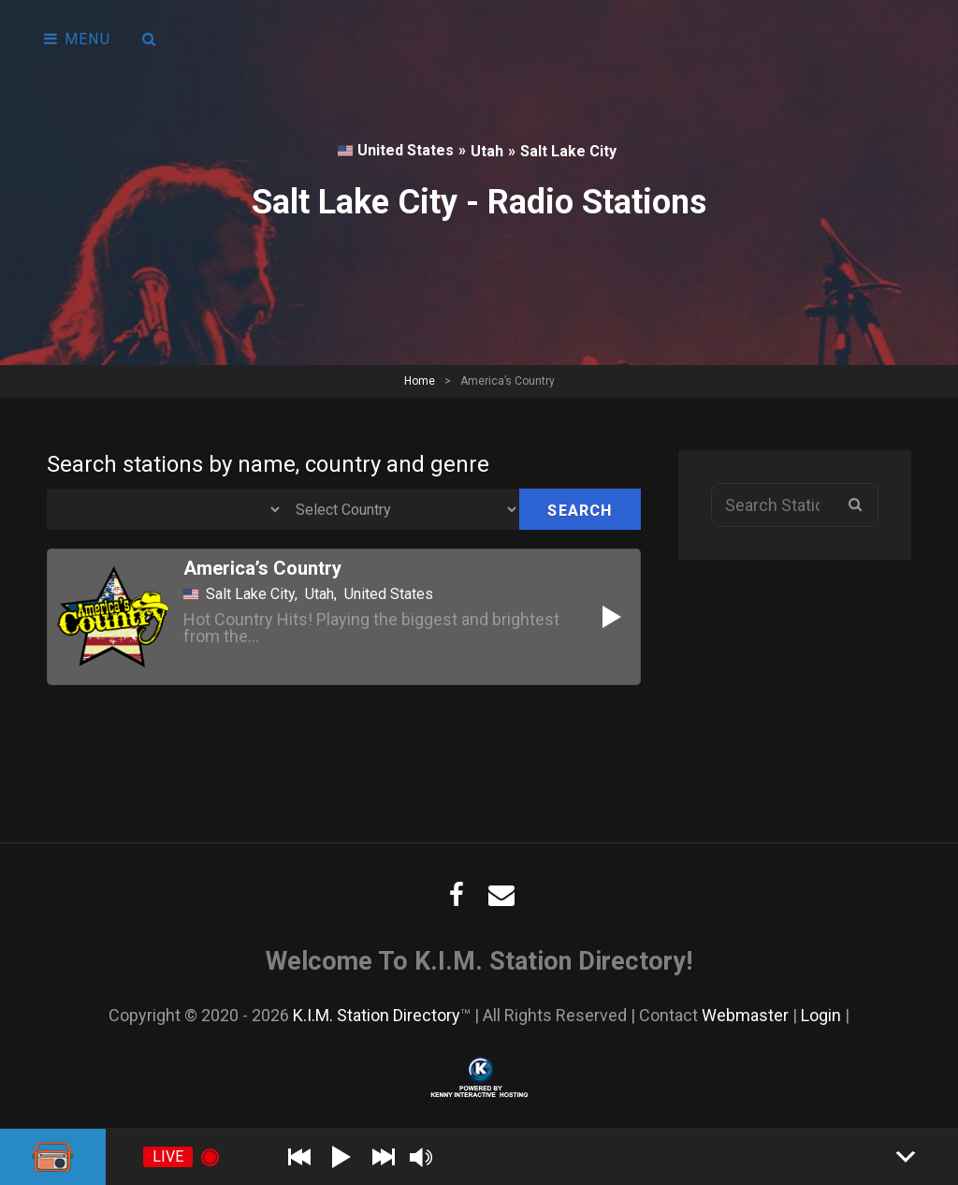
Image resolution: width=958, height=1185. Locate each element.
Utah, (321, 594)
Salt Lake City (568, 151)
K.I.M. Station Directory (376, 1015)
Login (821, 1015)
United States (396, 150)
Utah (487, 151)
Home (419, 381)
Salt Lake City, (252, 594)
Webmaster (745, 1015)
